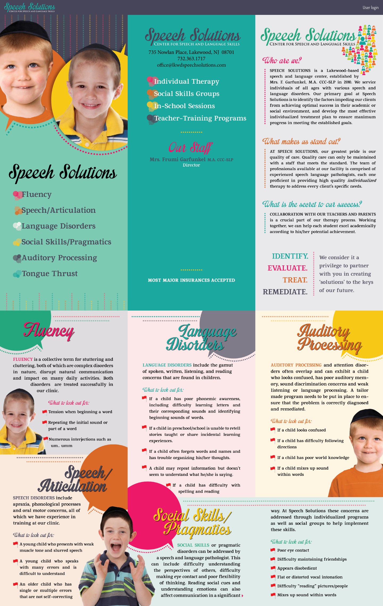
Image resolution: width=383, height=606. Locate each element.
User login (371, 7)
